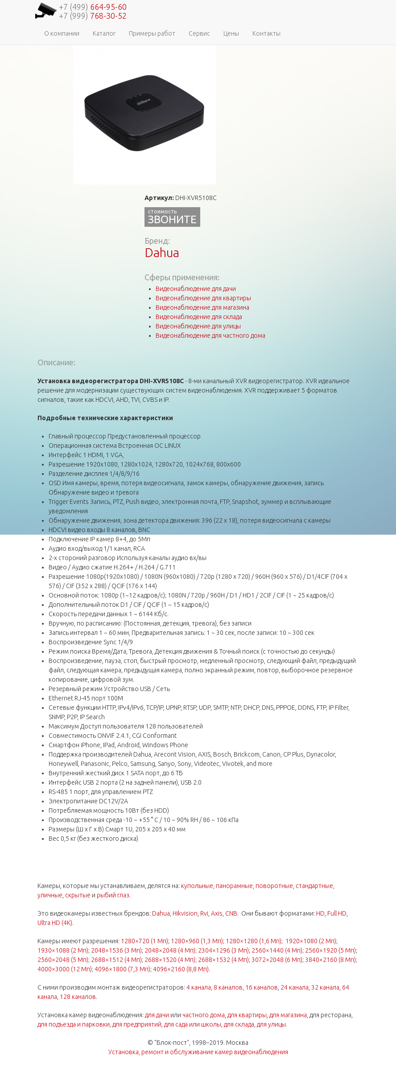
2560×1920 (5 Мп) (330, 950)
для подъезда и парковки (73, 1024)
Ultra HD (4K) (54, 922)
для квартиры (247, 1015)
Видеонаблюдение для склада (199, 316)
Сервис (199, 33)
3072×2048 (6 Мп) (277, 959)
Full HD (336, 913)
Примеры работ (152, 33)
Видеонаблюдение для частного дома (210, 335)
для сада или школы (192, 1024)
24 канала (294, 987)
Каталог (104, 33)
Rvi (204, 913)
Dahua (161, 252)
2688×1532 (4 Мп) (223, 959)
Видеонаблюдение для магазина (202, 307)
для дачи (157, 1015)
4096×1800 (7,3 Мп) (122, 969)
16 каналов (261, 987)
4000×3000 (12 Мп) (64, 969)
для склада (239, 1024)
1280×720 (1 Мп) (144, 941)
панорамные (234, 885)
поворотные (274, 885)
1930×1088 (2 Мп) (62, 950)
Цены (231, 33)
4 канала (198, 987)
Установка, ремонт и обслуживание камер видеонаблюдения (198, 1052)
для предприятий (136, 1024)
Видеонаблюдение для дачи (196, 288)
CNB (231, 913)
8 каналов (228, 987)
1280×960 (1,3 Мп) (197, 941)
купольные (197, 885)
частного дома (203, 1015)
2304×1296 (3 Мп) (223, 950)
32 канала (325, 987)
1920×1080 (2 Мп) (310, 941)
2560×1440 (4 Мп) (277, 950)
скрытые (78, 895)
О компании (61, 33)
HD (320, 913)
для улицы (271, 1024)
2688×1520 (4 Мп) (169, 959)
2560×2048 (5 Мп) (62, 959)
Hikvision (185, 913)
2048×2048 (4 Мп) (169, 950)
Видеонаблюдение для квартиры (203, 298)
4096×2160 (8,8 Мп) (181, 969)
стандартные (314, 885)
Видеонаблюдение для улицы (198, 326)
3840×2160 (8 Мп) (330, 959)
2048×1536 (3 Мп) (116, 950)
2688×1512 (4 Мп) (116, 959)
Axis (217, 913)
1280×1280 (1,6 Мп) (253, 941)
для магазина (288, 1015)
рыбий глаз (113, 895)
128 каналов (78, 996)
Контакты (266, 33)
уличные (49, 895)
